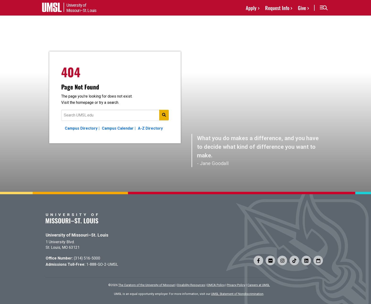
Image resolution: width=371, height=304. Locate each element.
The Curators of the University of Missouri (146, 285)
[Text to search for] (115, 115)
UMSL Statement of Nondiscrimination (237, 294)
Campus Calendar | (119, 128)
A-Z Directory (150, 128)
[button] (323, 8)
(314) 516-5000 (87, 258)
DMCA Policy (216, 285)
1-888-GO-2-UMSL (102, 264)
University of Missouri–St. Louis (77, 235)
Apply (251, 7)
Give (302, 7)
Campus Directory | (82, 128)
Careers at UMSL (258, 285)
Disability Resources (191, 285)
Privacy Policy (236, 285)
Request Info (277, 7)
